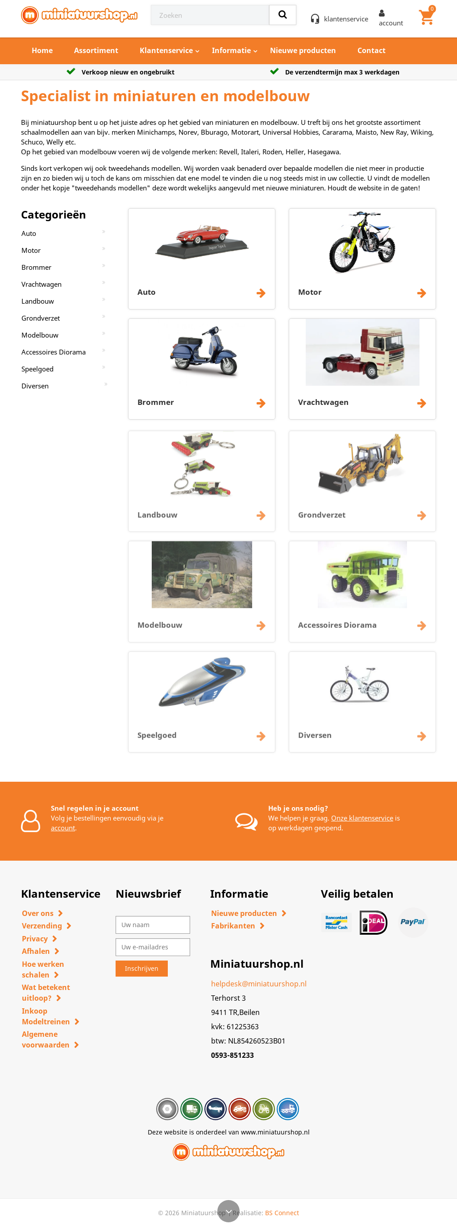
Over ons (38, 913)
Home (42, 50)
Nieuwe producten (303, 50)
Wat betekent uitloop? (46, 992)
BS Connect (282, 1212)
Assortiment (96, 50)
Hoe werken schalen (43, 969)
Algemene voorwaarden (46, 1039)
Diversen (35, 385)
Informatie (231, 50)
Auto (28, 233)
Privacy (35, 939)
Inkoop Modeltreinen (46, 1016)
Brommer (36, 267)
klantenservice (346, 18)
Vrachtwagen (41, 284)
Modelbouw (39, 334)
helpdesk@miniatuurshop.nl (259, 984)
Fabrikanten (233, 926)
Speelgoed (37, 368)
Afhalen (36, 951)
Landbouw (37, 301)
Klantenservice (166, 50)
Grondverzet (40, 317)
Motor (31, 250)
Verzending (42, 926)
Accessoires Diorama (53, 351)
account (63, 827)
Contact (371, 50)
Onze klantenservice (362, 817)
